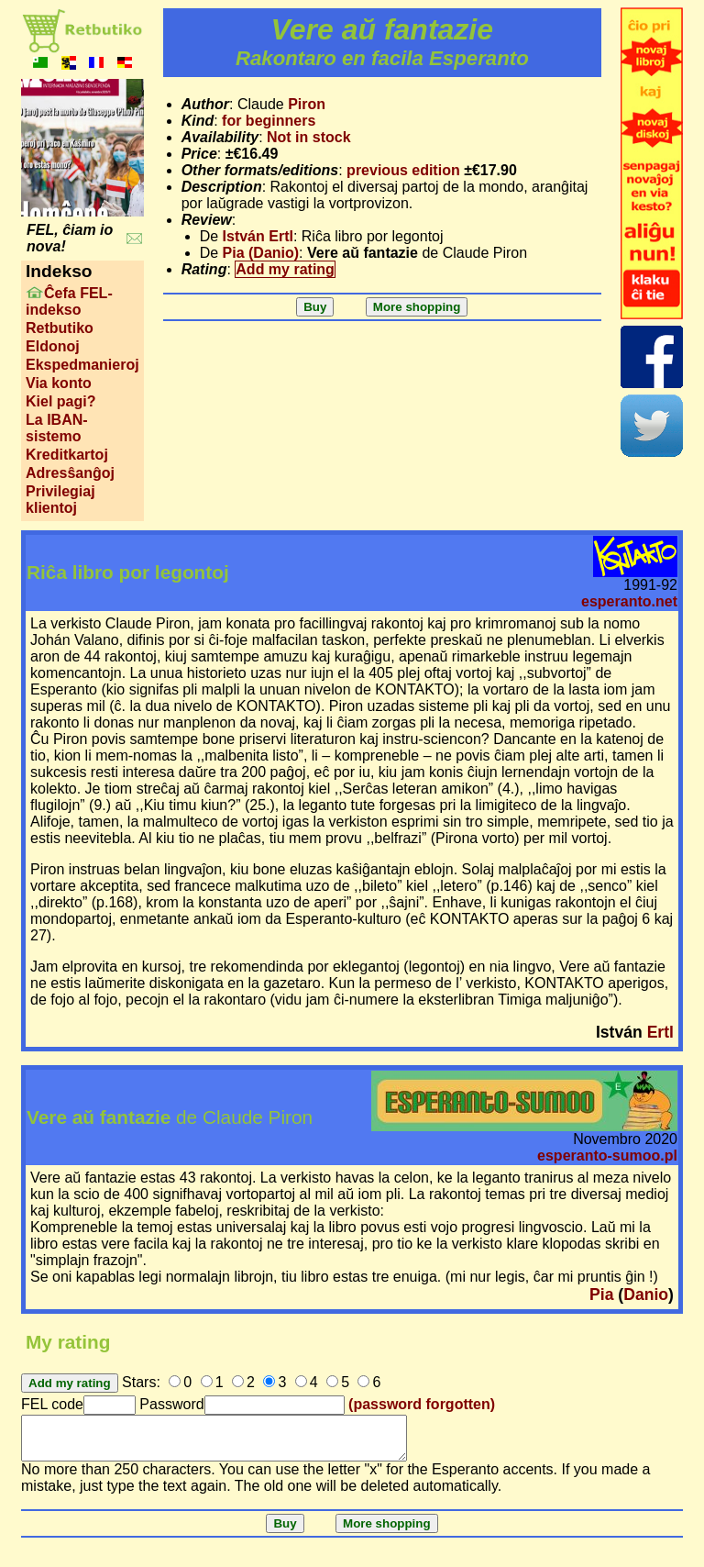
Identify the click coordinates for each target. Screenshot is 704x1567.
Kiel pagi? (60, 401)
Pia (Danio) (261, 253)
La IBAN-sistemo (57, 428)
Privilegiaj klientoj (60, 499)
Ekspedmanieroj (82, 364)
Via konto (59, 383)
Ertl (660, 1032)
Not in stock (309, 137)
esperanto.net (629, 601)
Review (207, 220)
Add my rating (285, 269)
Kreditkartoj (67, 454)
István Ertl (258, 236)
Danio (645, 1294)
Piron (306, 104)
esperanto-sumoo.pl (607, 1155)
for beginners (268, 120)
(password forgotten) (421, 1404)
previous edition (403, 170)
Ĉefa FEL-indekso (69, 301)
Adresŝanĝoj (70, 473)
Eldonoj (53, 346)
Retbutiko (60, 328)
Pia (601, 1294)
